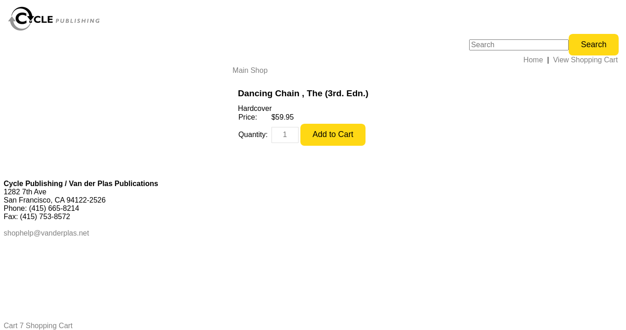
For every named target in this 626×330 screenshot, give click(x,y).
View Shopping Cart (585, 60)
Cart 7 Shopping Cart (38, 326)
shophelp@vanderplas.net (46, 233)
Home (533, 60)
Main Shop (250, 70)
